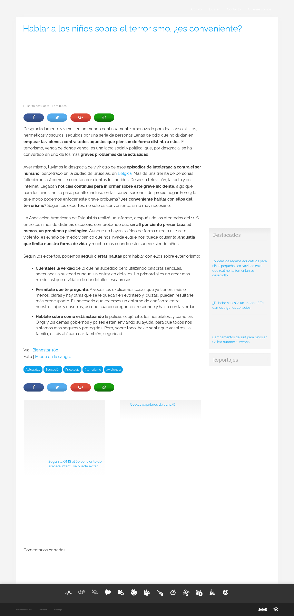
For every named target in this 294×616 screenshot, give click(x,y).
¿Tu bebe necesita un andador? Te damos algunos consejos (240, 297)
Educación (53, 369)
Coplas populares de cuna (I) (152, 404)
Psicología (72, 369)
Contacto (234, 9)
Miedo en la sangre (53, 356)
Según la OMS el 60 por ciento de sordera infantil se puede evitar (75, 463)
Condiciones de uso (24, 610)
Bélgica (125, 173)
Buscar (214, 9)
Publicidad (43, 610)
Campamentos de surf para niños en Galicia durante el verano (240, 330)
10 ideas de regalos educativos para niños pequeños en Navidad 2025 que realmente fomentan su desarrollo (240, 259)
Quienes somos (260, 9)
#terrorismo (93, 369)
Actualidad (33, 369)
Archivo (196, 9)
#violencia (113, 369)
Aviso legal (58, 610)
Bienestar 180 (45, 350)
